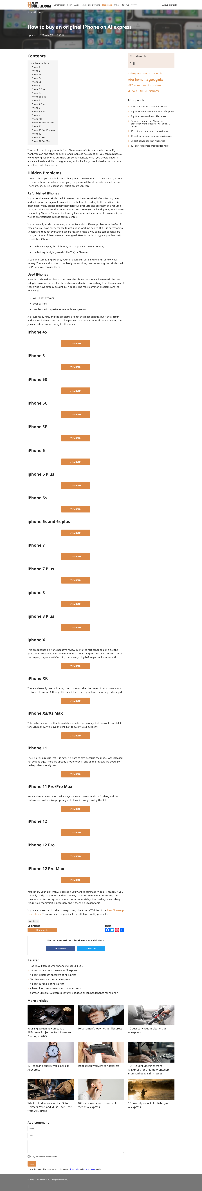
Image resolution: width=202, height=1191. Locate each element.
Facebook (60, 948)
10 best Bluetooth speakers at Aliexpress (53, 974)
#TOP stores (149, 91)
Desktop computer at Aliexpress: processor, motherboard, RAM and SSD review (150, 124)
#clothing (158, 73)
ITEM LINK (75, 343)
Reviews (125, 4)
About (165, 5)
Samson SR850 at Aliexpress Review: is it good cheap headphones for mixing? (74, 992)
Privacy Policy (74, 1169)
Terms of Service (89, 1169)
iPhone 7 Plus (38, 104)
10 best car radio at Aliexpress (47, 983)
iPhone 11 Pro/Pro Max (43, 129)
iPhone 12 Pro (38, 137)
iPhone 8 (35, 107)
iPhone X (35, 115)
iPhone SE (36, 81)
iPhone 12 (36, 133)
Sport (69, 4)
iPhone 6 (35, 85)
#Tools (132, 91)
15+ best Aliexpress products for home (150, 145)
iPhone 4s (36, 67)
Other (116, 4)
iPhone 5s (36, 74)
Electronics (107, 4)
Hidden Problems (40, 63)
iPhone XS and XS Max (42, 122)
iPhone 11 (36, 126)
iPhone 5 (35, 70)
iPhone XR (36, 118)
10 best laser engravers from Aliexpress (150, 131)
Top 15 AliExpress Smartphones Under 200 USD (56, 965)
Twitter (91, 948)
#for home (135, 80)
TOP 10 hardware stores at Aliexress (149, 106)
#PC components (139, 85)
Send (32, 1164)
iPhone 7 (35, 100)
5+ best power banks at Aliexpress (148, 141)
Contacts (173, 5)
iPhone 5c (36, 78)
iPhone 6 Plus (38, 89)
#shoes (157, 85)
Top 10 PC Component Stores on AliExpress (152, 111)
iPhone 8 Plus (38, 111)
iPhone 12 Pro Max (40, 141)
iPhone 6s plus (38, 96)
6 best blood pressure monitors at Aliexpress (55, 988)
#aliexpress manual (139, 73)
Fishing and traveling (90, 4)
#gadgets (33, 921)
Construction (59, 4)
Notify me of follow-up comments (43, 1157)
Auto (76, 4)
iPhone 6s (36, 92)
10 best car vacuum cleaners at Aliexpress (53, 970)
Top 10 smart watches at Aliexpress (50, 979)
